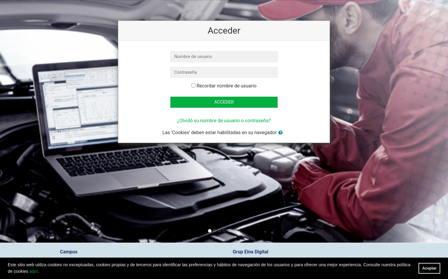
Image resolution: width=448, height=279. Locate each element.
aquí (33, 271)
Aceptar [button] (429, 268)
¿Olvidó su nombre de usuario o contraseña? (224, 120)
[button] (282, 133)
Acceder (224, 102)
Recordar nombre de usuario (226, 86)
